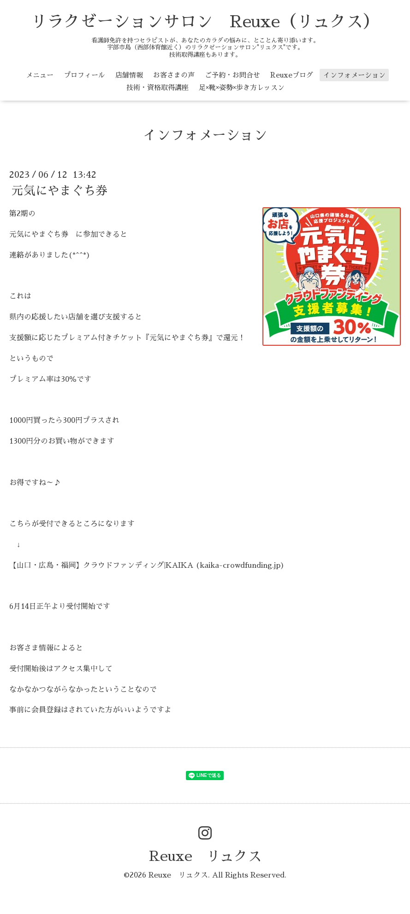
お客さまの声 (174, 75)
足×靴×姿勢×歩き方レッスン (242, 87)
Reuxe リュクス (205, 856)
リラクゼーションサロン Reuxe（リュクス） (205, 21)
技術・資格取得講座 (157, 87)
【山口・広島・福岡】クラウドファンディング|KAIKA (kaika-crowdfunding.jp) (147, 565)
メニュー (39, 75)
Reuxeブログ (291, 75)
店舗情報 (129, 75)
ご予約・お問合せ (232, 75)
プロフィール (84, 75)
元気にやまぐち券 (59, 191)
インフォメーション (354, 75)
